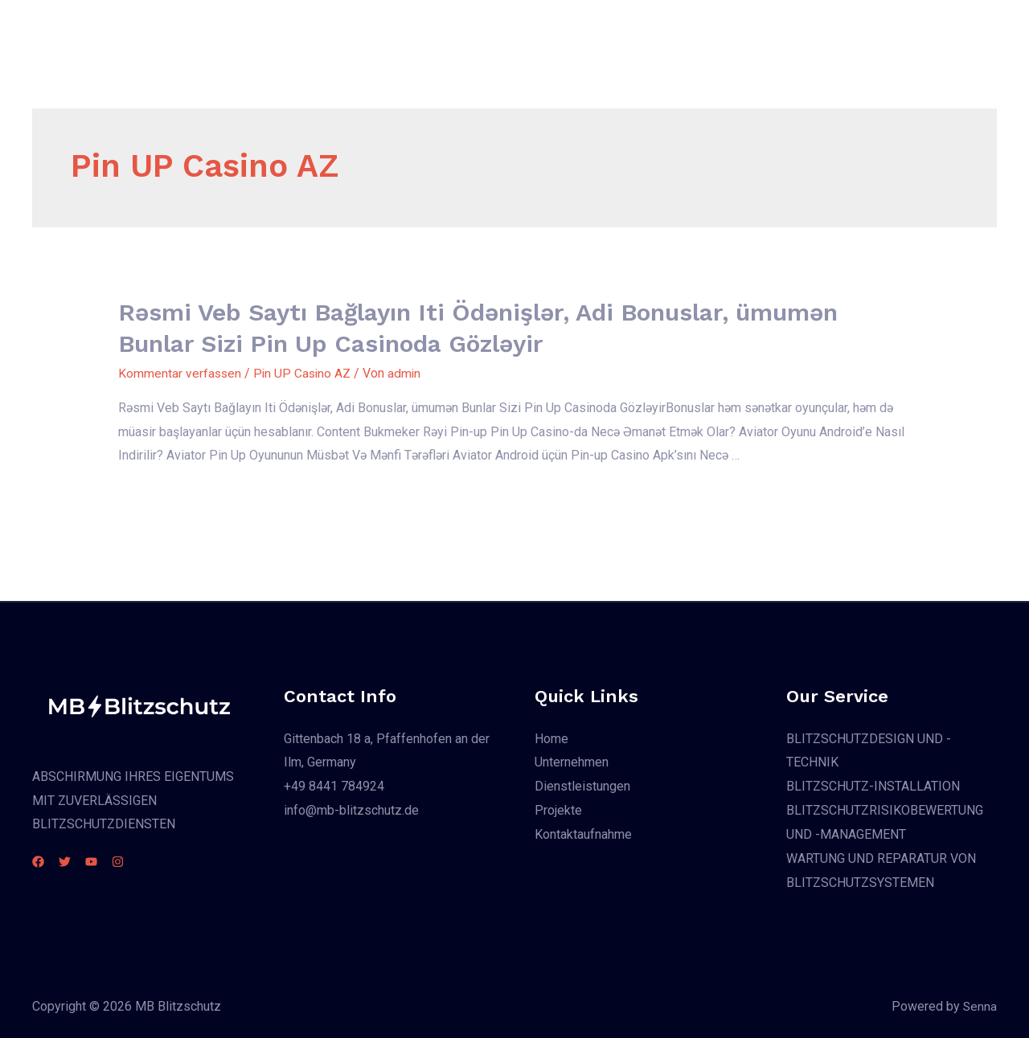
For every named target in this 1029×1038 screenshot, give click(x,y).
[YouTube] (111, 862)
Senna (979, 1005)
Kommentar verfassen (180, 373)
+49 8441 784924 (334, 786)
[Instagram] (147, 862)
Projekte (658, 28)
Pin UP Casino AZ (305, 373)
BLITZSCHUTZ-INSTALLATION (873, 786)
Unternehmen (450, 28)
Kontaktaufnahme (756, 28)
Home (370, 28)
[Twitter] (74, 862)
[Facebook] (38, 862)
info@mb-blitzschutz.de (351, 809)
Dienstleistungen (561, 28)
